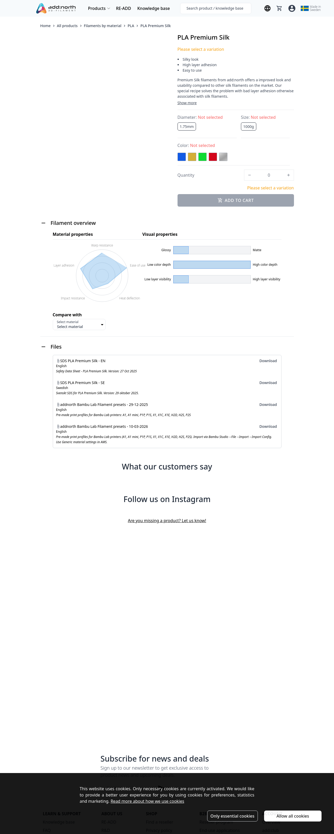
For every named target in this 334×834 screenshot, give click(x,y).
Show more (187, 102)
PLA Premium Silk (155, 25)
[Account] (292, 8)
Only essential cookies (232, 816)
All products (67, 25)
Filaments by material (102, 25)
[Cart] (279, 8)
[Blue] (182, 157)
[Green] (202, 157)
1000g (248, 126)
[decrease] (249, 175)
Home (45, 25)
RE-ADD (123, 8)
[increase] (288, 175)
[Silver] (223, 157)
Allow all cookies (293, 816)
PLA (131, 25)
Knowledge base (153, 8)
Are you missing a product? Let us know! (167, 520)
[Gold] (192, 157)
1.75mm (187, 126)
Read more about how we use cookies (147, 801)
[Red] (213, 157)
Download (268, 360)
